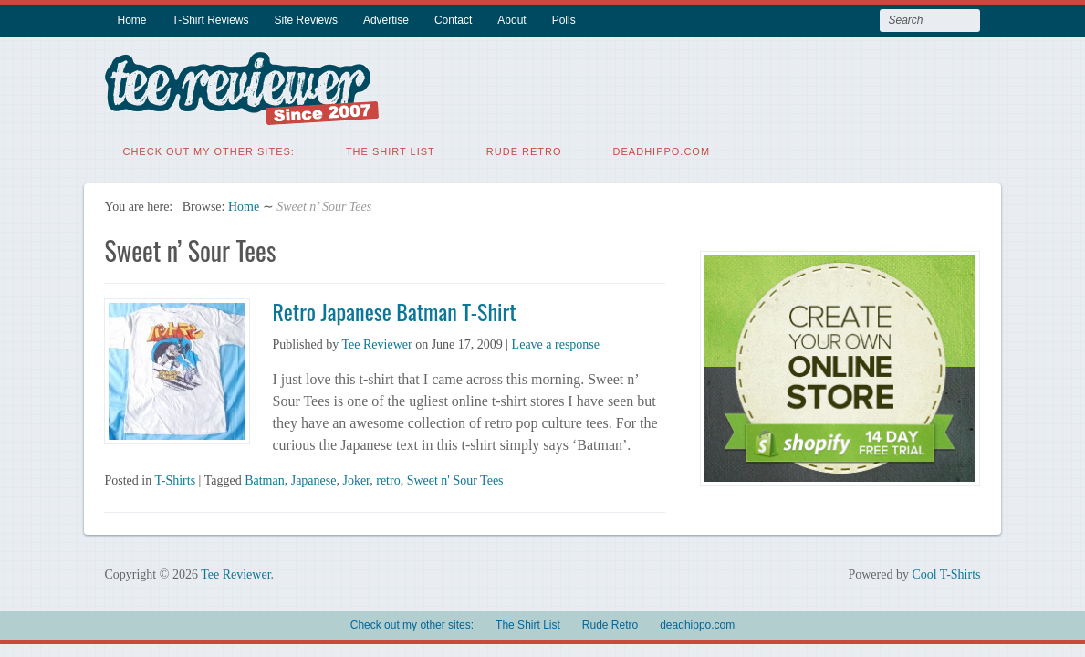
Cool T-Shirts (946, 573)
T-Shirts (174, 479)
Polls (564, 20)
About (511, 20)
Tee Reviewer (376, 343)
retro (388, 479)
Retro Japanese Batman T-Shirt (394, 310)
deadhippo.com (662, 150)
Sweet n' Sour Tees (455, 479)
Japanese (314, 479)
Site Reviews (306, 20)
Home (131, 20)
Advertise (386, 20)
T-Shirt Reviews (210, 20)
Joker (356, 479)
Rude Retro (524, 150)
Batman (265, 479)
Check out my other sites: (208, 150)
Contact (453, 20)
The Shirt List (390, 150)
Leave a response (556, 343)
